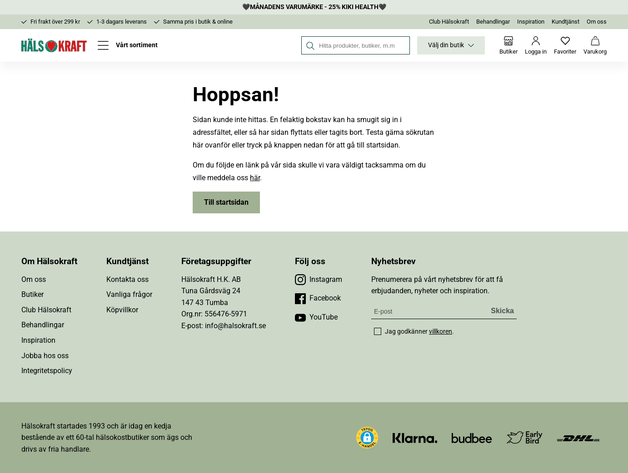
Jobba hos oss (45, 355)
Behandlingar (493, 21)
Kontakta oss (127, 279)
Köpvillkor (122, 309)
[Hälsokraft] (54, 45)
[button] (367, 437)
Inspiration (530, 21)
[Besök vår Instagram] (318, 280)
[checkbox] (377, 331)
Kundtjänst (565, 21)
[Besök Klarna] (415, 437)
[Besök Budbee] (472, 437)
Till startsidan (226, 202)
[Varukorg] (595, 45)
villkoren (440, 331)
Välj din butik (451, 45)
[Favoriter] (565, 45)
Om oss (597, 21)
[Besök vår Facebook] (318, 298)
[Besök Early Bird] (525, 437)
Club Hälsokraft (449, 21)
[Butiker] (508, 45)
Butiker (32, 294)
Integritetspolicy (46, 370)
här (255, 177)
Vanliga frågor (129, 294)
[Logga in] (536, 45)
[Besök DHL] (578, 437)
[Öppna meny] (128, 45)
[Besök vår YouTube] (316, 317)
